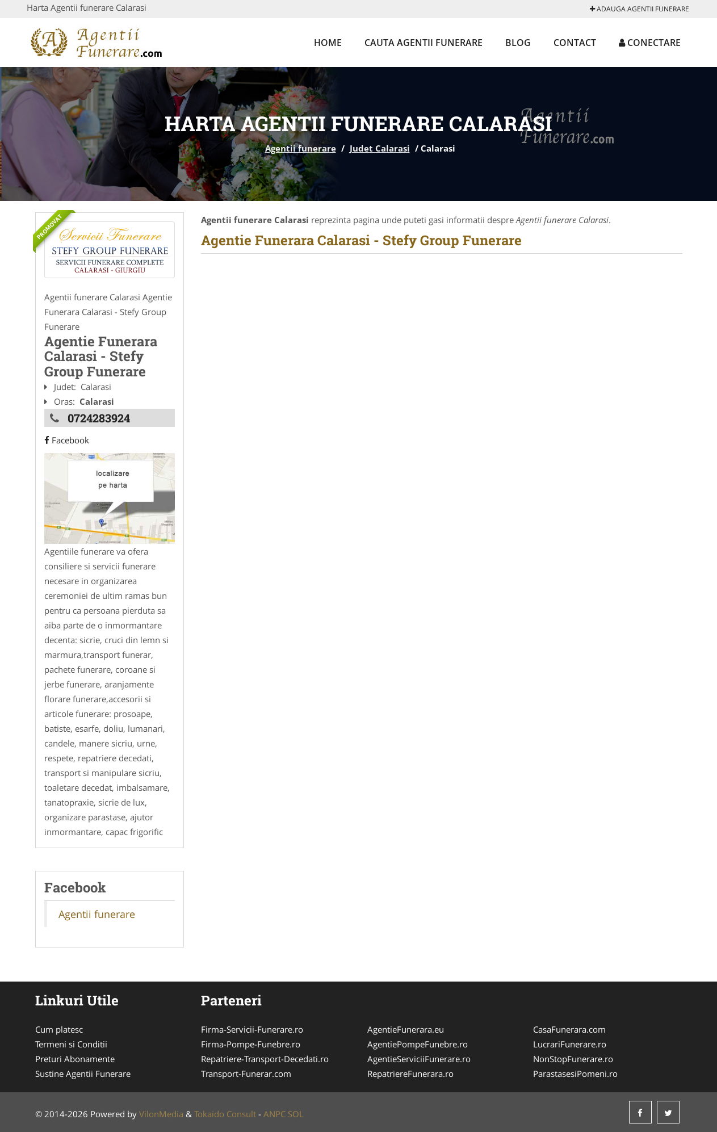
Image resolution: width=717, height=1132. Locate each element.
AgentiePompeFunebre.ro (417, 1044)
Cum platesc (59, 1029)
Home (328, 42)
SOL (296, 1114)
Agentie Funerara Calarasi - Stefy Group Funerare (361, 240)
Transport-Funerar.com (246, 1073)
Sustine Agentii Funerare (83, 1073)
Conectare (650, 42)
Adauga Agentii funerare (639, 9)
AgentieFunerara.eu (405, 1029)
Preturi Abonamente (75, 1058)
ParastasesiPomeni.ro (575, 1073)
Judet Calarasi (380, 148)
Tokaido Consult (225, 1114)
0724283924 (99, 417)
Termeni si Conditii (71, 1044)
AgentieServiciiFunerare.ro (419, 1058)
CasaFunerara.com (569, 1029)
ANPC (274, 1114)
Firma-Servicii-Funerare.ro (252, 1029)
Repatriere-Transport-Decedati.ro (265, 1058)
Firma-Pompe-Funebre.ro (250, 1044)
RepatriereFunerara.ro (410, 1073)
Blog (518, 42)
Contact (575, 42)
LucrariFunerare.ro (569, 1044)
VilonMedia (161, 1114)
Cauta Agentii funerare (423, 42)
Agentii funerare (300, 148)
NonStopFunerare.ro (573, 1058)
